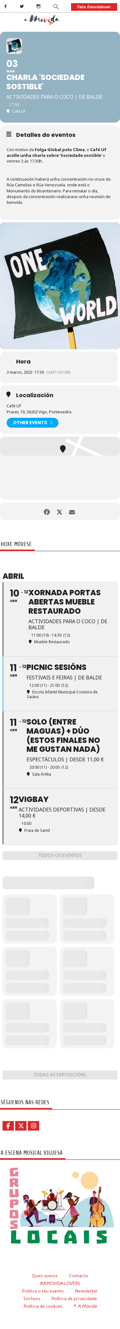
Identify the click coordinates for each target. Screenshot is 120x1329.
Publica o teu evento (43, 1291)
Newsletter (86, 1291)
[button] (56, 6)
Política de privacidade (74, 1298)
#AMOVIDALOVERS (60, 1283)
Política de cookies (43, 1306)
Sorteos (31, 1298)
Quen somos (44, 1276)
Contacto (78, 1276)
